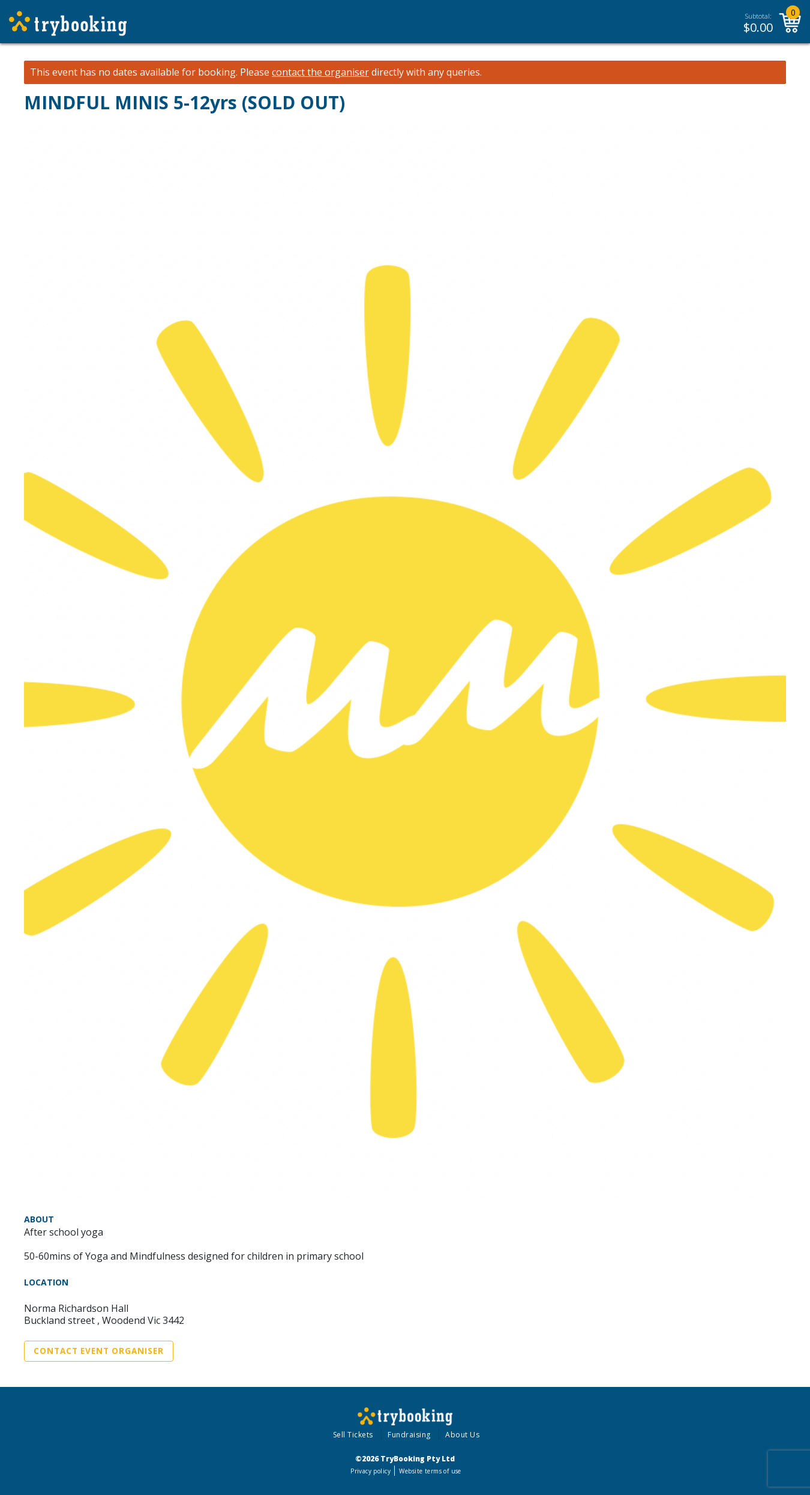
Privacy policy (370, 1471)
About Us (462, 1435)
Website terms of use (430, 1471)
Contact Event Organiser (99, 1351)
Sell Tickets (353, 1435)
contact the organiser (320, 72)
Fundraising (409, 1435)
